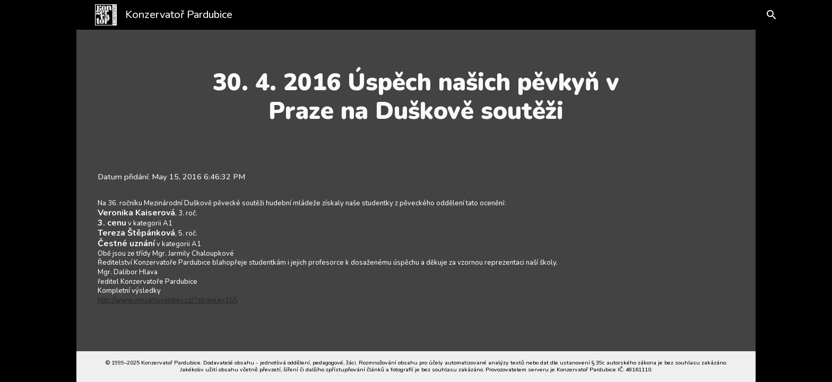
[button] (767, 15)
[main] (416, 97)
